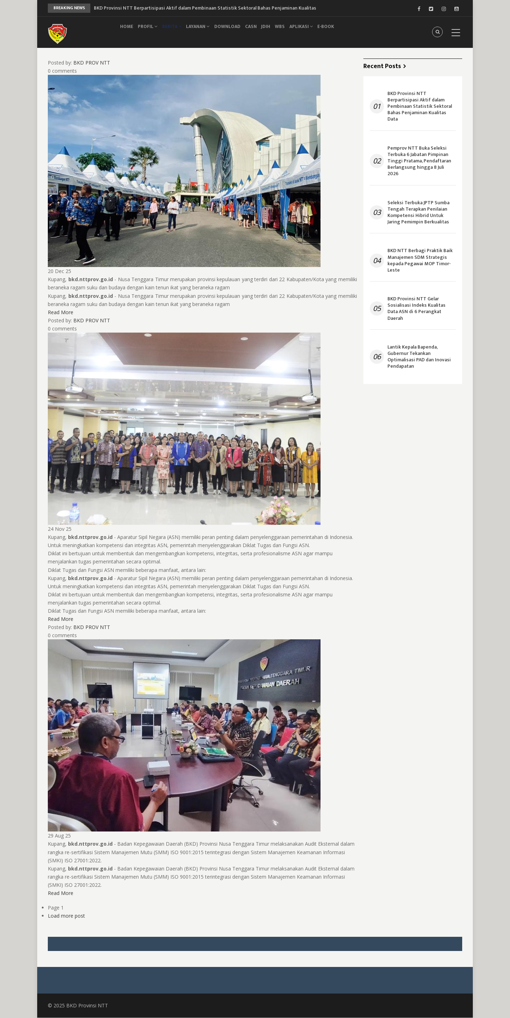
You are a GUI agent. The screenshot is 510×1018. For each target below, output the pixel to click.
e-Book (352, 31)
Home (128, 31)
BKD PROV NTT (91, 62)
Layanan (207, 31)
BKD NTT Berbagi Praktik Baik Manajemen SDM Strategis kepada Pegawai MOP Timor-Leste (420, 260)
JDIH (283, 31)
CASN (265, 31)
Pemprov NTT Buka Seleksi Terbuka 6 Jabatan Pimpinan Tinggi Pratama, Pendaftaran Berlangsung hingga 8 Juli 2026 (419, 161)
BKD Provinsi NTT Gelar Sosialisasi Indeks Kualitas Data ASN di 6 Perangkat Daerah (416, 309)
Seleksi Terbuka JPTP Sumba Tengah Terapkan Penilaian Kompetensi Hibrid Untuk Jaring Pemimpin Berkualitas (418, 213)
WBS (301, 31)
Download (239, 31)
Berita (178, 31)
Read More (60, 312)
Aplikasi (324, 31)
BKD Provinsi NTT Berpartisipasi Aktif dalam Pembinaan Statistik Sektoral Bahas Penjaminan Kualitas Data (419, 106)
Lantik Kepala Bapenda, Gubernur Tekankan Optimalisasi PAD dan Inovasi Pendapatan (419, 357)
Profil (152, 31)
